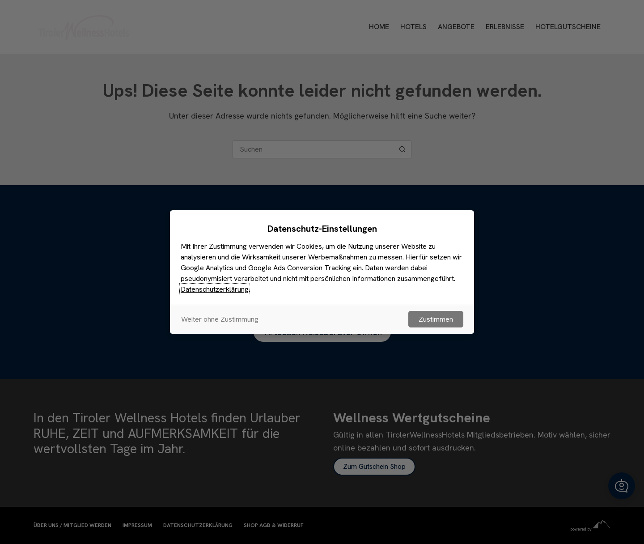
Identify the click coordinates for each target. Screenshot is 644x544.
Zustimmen (436, 319)
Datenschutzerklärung (215, 289)
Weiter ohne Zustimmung (219, 319)
